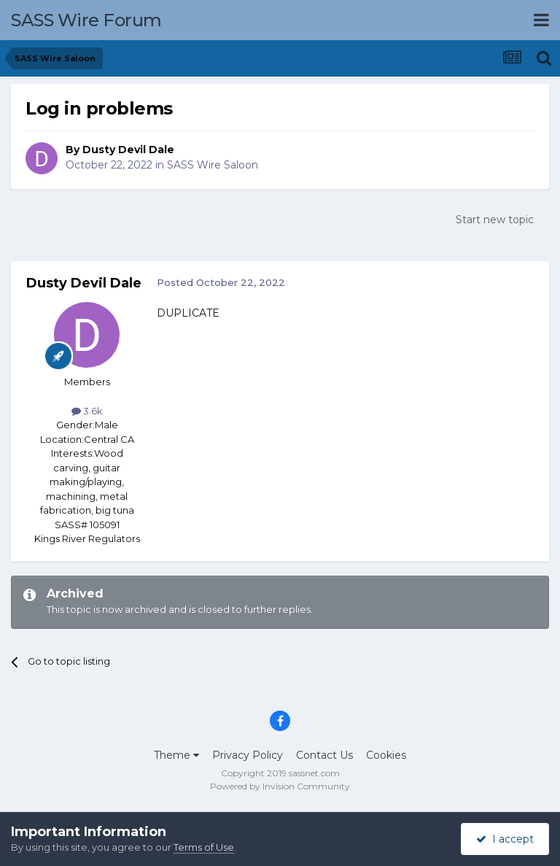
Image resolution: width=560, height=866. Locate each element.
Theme (176, 755)
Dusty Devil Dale (128, 149)
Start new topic (495, 219)
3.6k (87, 411)
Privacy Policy (247, 755)
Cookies (386, 755)
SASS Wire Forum (86, 20)
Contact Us (324, 755)
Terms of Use (204, 847)
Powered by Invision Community (280, 786)
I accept (505, 839)
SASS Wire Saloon (212, 164)
